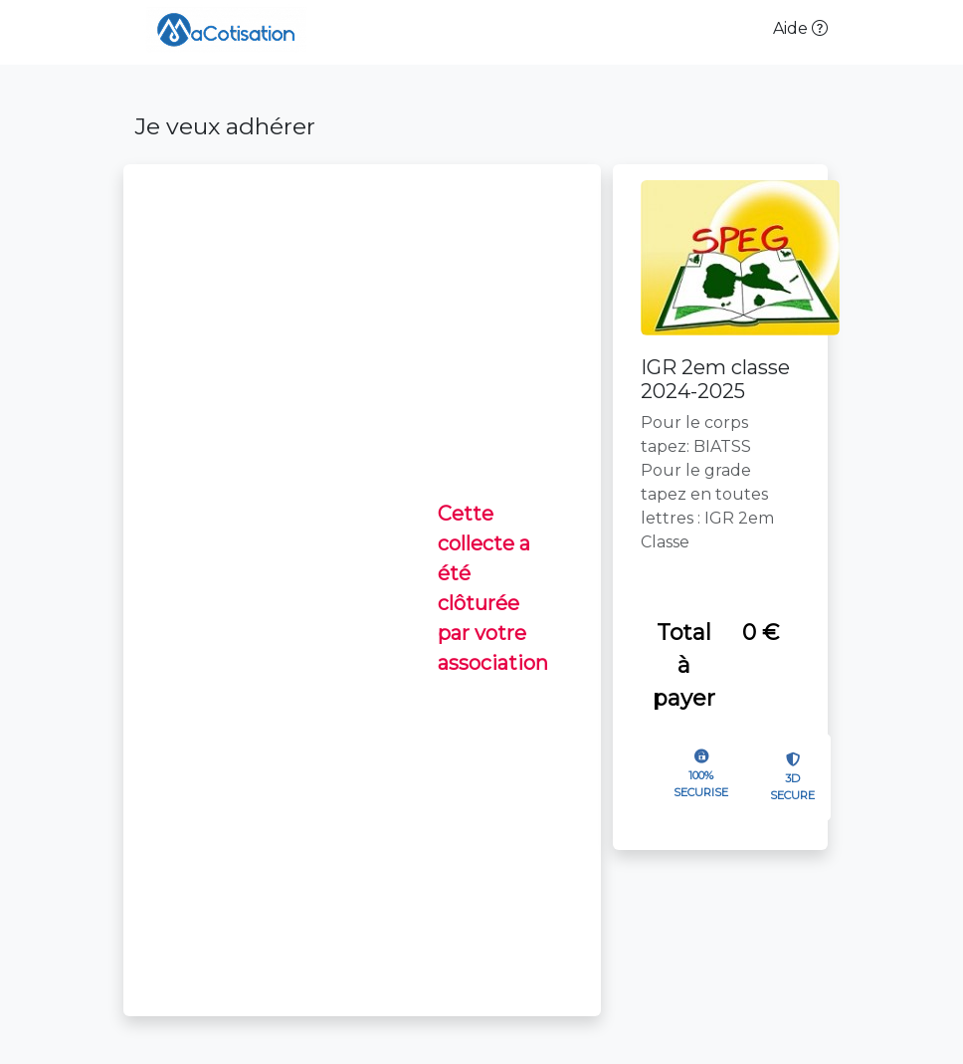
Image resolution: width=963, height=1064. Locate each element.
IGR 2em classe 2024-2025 (715, 379)
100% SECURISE (701, 783)
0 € (760, 632)
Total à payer (684, 665)
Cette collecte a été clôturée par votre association (493, 588)
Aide (800, 28)
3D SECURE (792, 786)
